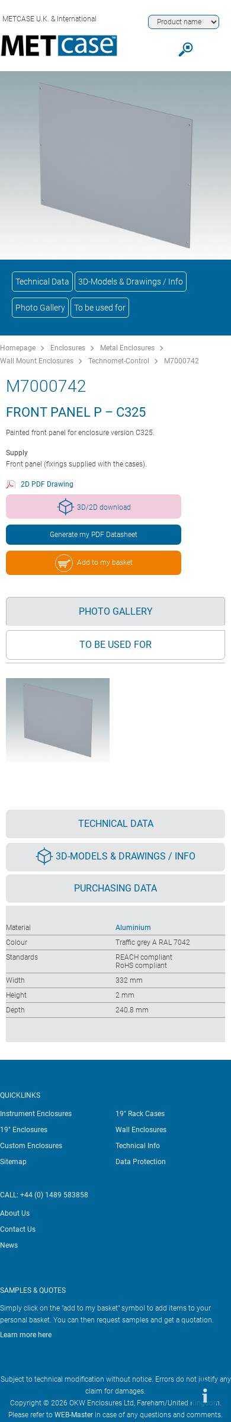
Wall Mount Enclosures (36, 361)
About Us (15, 1213)
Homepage (18, 348)
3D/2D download (94, 507)
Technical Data (42, 281)
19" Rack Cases (140, 1114)
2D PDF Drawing (47, 484)
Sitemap (13, 1162)
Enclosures (67, 348)
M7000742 (181, 361)
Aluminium (133, 927)
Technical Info (138, 1146)
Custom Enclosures (31, 1146)
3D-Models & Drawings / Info (130, 281)
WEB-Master (73, 1415)
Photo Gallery (40, 307)
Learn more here (26, 1335)
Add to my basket (94, 563)
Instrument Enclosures (36, 1114)
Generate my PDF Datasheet (93, 535)
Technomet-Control (118, 361)
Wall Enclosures (141, 1130)
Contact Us (18, 1229)
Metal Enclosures (127, 348)
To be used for (100, 307)
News (9, 1245)
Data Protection (141, 1162)
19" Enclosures (23, 1130)
